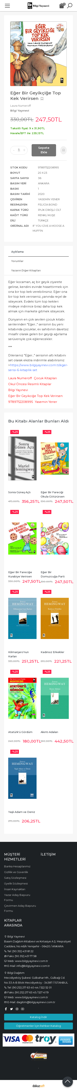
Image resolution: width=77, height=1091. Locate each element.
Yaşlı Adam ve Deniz (21, 812)
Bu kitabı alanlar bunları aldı (38, 421)
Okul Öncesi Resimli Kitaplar (29, 384)
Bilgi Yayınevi (18, 390)
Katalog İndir (38, 1017)
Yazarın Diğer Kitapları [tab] (26, 270)
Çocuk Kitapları (45, 378)
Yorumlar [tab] (17, 261)
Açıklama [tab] (17, 251)
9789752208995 (20, 402)
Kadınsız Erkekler (52, 652)
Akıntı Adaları (49, 732)
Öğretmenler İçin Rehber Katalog (38, 1025)
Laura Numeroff (20, 378)
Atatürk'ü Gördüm (20, 732)
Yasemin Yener (46, 402)
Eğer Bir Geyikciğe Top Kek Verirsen (35, 396)
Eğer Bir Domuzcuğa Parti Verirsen (53, 576)
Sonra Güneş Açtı (19, 492)
